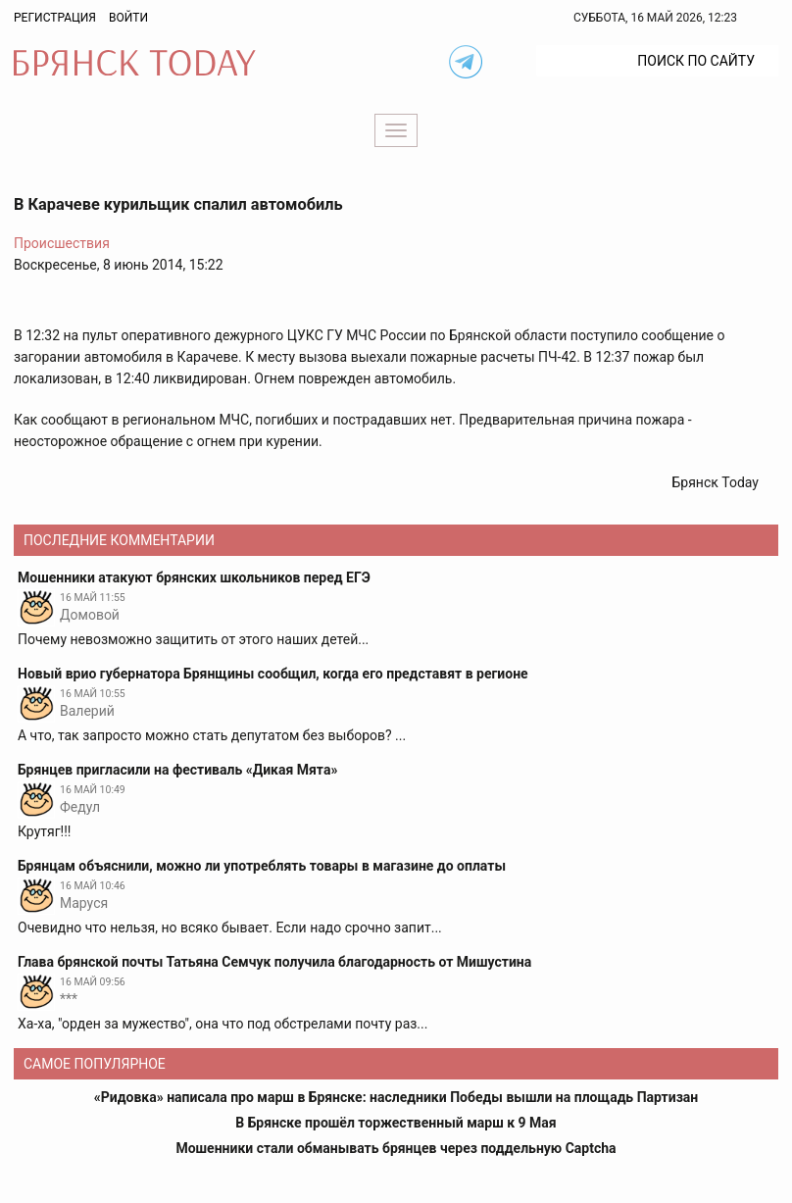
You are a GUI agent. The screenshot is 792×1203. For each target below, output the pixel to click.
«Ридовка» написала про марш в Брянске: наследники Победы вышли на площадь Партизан (396, 1097)
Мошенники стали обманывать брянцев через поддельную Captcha (395, 1148)
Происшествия (62, 243)
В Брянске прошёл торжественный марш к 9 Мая (395, 1122)
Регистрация (55, 18)
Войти (128, 18)
